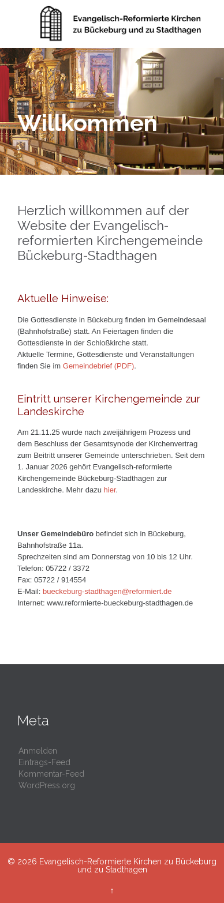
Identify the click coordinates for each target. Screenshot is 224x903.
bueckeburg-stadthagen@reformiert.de (107, 591)
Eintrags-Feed (44, 762)
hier (110, 490)
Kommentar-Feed (51, 773)
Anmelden (37, 750)
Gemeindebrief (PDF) (99, 366)
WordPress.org (46, 785)
